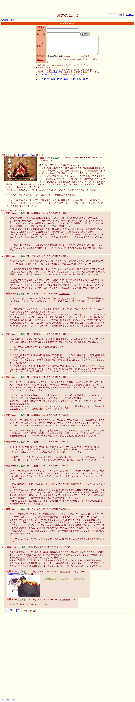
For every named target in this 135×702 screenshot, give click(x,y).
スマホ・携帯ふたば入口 (47, 75)
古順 (59, 79)
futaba (14, 700)
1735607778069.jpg (26, 155)
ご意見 (60, 72)
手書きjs (40, 46)
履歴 (85, 79)
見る (22, 210)
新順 (53, 79)
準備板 (54, 72)
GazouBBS (6, 700)
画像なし (86, 56)
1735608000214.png (15, 574)
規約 (82, 75)
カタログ (44, 79)
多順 (66, 79)
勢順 (72, 79)
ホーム (130, 14)
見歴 (79, 79)
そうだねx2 (79, 571)
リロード (12, 610)
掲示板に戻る (8, 20)
